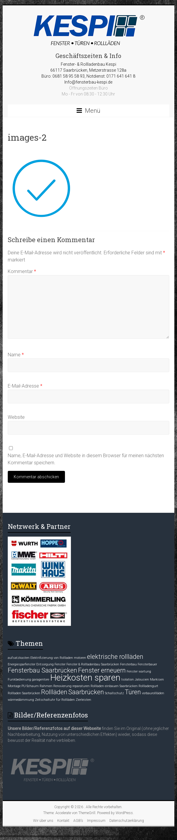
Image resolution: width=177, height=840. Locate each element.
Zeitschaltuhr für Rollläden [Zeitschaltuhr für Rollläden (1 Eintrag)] (55, 700)
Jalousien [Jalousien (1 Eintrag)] (142, 679)
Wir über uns (43, 821)
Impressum (96, 821)
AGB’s (78, 821)
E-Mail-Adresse (25, 386)
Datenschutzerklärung (126, 821)
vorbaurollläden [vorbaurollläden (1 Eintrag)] (153, 693)
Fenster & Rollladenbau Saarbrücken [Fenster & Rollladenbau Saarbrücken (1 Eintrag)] (92, 664)
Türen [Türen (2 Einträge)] (133, 692)
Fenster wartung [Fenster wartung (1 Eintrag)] (139, 671)
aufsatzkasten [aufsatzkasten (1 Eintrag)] (18, 658)
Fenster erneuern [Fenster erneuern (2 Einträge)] (102, 670)
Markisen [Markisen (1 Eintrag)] (157, 679)
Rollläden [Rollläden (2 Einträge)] (54, 692)
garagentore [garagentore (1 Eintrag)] (40, 679)
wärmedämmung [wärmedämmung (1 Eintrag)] (21, 700)
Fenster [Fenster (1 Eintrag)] (60, 664)
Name (16, 355)
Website (16, 417)
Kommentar (22, 271)
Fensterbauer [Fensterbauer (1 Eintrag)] (147, 664)
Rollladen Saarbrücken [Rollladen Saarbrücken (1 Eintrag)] (24, 693)
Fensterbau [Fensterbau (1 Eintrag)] (128, 664)
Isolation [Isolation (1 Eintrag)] (127, 679)
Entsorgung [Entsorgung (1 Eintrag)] (45, 664)
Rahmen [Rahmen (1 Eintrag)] (46, 686)
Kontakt (63, 821)
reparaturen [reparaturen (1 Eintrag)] (81, 686)
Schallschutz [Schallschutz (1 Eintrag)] (114, 693)
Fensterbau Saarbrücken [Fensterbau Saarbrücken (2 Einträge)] (42, 670)
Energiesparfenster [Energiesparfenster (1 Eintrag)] (21, 664)
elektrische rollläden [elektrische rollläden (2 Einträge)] (115, 656)
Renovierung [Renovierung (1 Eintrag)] (62, 686)
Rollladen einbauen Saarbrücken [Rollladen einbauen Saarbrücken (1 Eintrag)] (114, 686)
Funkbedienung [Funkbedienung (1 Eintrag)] (19, 679)
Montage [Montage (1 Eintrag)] (14, 686)
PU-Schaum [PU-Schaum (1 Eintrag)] (30, 686)
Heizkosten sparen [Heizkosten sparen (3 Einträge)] (85, 678)
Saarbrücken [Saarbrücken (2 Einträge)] (86, 692)
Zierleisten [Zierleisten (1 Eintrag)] (83, 700)
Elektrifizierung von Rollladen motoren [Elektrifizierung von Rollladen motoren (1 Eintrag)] (58, 658)
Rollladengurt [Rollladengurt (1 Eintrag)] (148, 686)
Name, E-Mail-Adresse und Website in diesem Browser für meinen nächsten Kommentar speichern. (86, 459)
